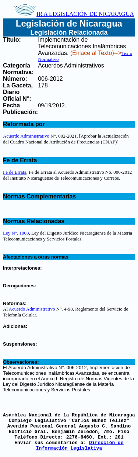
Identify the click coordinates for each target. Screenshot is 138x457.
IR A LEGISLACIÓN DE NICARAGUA (74, 14)
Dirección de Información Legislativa (80, 445)
